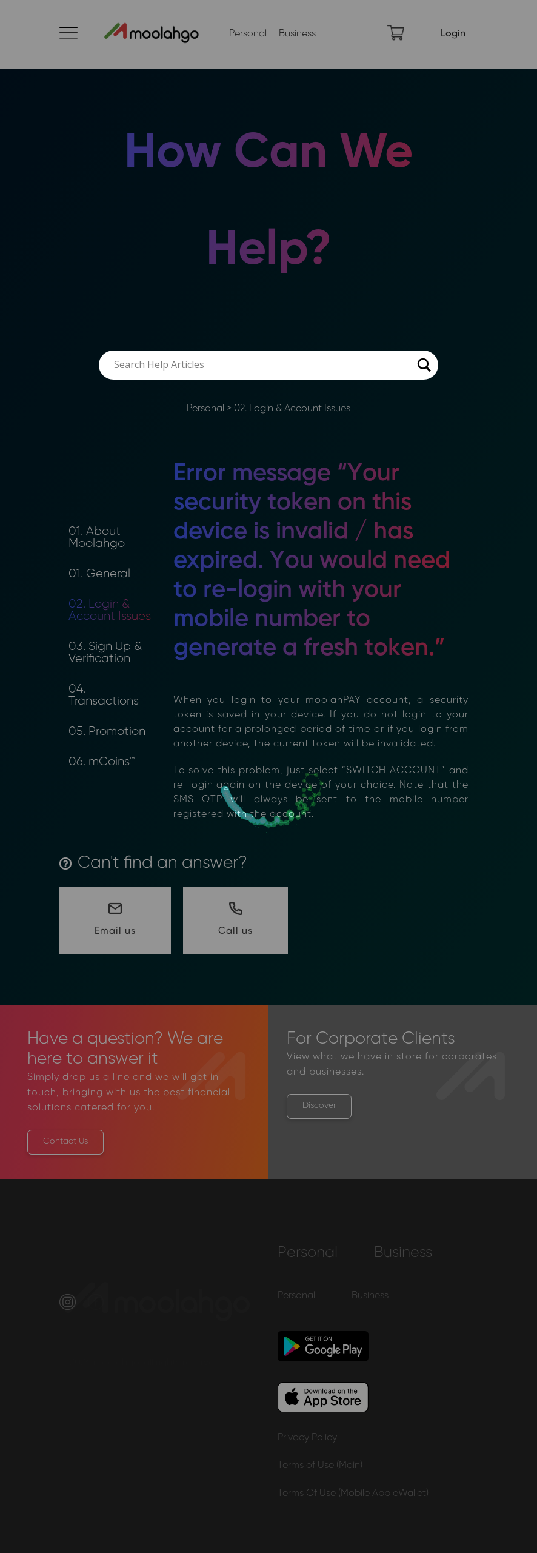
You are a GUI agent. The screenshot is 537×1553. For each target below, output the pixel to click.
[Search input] (263, 365)
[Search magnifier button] (423, 365)
